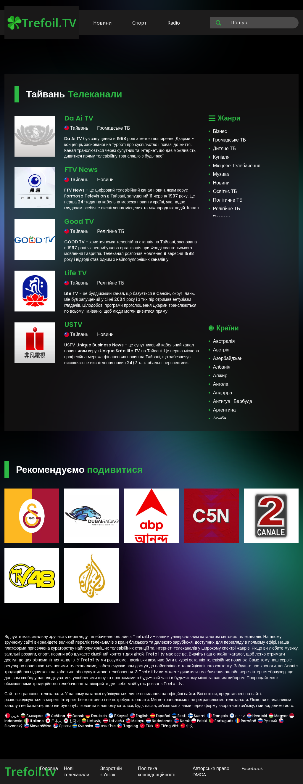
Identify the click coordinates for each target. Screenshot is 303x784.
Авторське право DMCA (211, 771)
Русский (267, 720)
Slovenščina (37, 725)
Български (32, 715)
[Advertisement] (151, 55)
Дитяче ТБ (224, 148)
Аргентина (224, 410)
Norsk (182, 720)
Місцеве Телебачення (236, 165)
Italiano (34, 720)
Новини (102, 23)
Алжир (220, 375)
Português (221, 720)
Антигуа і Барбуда (232, 401)
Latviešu (113, 720)
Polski (199, 720)
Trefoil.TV (41, 23)
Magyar (278, 715)
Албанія (222, 367)
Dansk (75, 715)
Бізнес (220, 131)
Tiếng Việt (167, 725)
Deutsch (96, 715)
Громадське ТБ (229, 139)
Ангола (220, 384)
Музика (221, 174)
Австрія (221, 349)
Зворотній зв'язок (111, 771)
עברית (237, 715)
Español (160, 715)
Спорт (139, 23)
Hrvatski (257, 715)
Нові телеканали (76, 771)
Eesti (179, 715)
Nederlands (159, 720)
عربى (12, 715)
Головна (49, 768)
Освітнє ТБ (225, 191)
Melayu (135, 720)
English (139, 715)
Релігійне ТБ (226, 208)
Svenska (83, 725)
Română (245, 720)
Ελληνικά (118, 715)
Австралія (224, 341)
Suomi (196, 715)
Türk (146, 725)
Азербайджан (228, 358)
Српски (62, 725)
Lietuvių (91, 720)
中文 (186, 725)
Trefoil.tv (30, 771)
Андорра (222, 392)
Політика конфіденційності (156, 771)
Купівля (221, 157)
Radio (173, 23)
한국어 (72, 720)
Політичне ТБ (228, 200)
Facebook (252, 768)
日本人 (54, 720)
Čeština (55, 715)
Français (217, 715)
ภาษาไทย (105, 725)
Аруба (219, 418)
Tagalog (128, 725)
